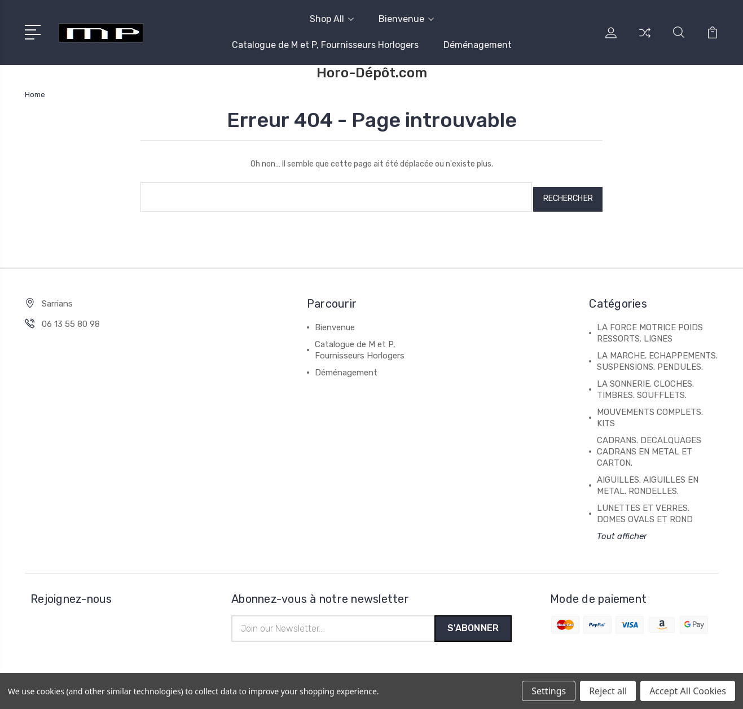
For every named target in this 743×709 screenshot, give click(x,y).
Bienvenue (406, 19)
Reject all (608, 691)
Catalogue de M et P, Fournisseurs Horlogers (325, 45)
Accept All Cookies (687, 691)
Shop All (332, 19)
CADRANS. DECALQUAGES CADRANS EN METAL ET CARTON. (649, 447)
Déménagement (477, 45)
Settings (548, 691)
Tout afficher (622, 532)
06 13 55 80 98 (71, 319)
